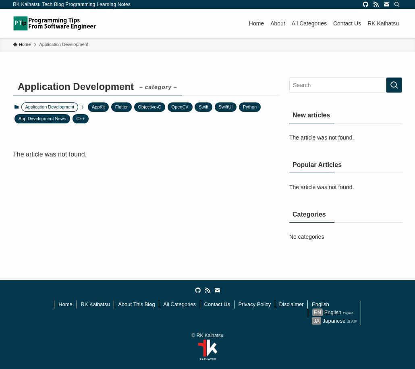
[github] (365, 4)
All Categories (179, 304)
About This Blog (136, 304)
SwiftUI (226, 106)
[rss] (376, 4)
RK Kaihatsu (95, 304)
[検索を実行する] (394, 85)
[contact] (386, 4)
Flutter (121, 106)
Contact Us (217, 304)
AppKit (98, 106)
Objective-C (149, 106)
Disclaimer (291, 304)
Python (250, 106)
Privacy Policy (254, 304)
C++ (81, 118)
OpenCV (180, 106)
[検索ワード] (345, 85)
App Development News (42, 118)
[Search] (397, 4)
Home (65, 304)
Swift (203, 106)
